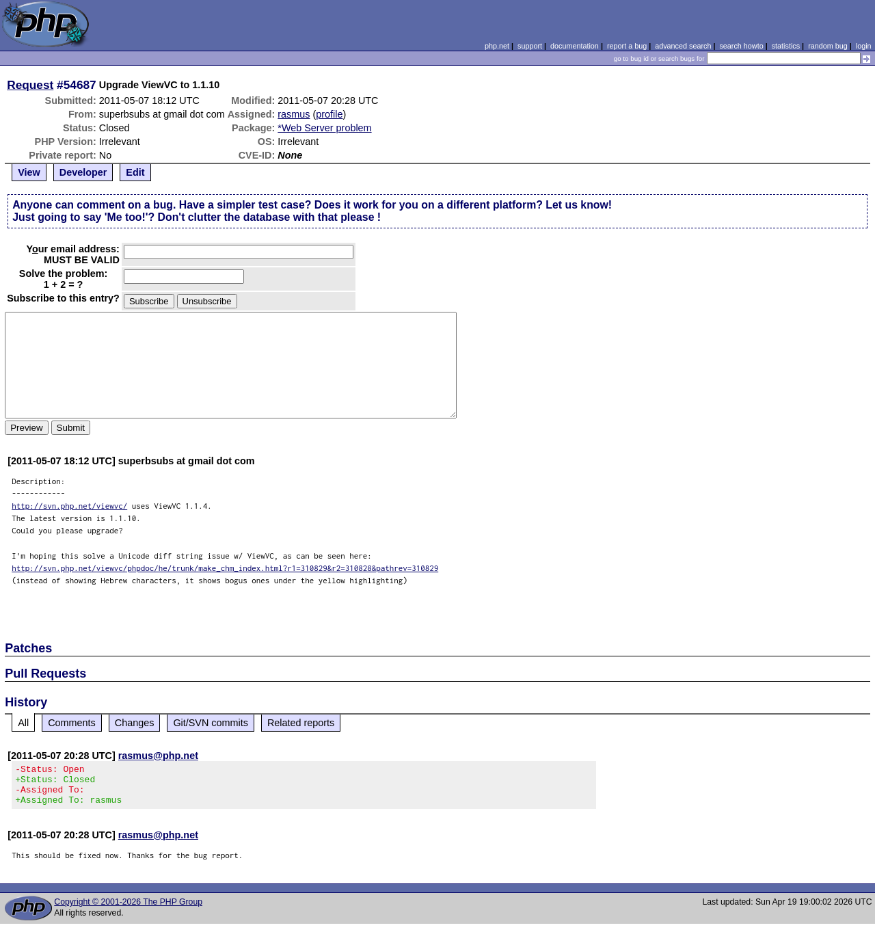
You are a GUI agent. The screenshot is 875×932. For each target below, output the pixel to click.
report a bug (627, 46)
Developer (83, 172)
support (529, 46)
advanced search (683, 46)
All (23, 722)
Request (30, 85)
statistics (786, 46)
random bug (828, 46)
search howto (741, 46)
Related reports (300, 722)
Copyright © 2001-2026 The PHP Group (128, 910)
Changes (134, 722)
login (864, 46)
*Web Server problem (324, 127)
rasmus (294, 114)
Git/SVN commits (210, 722)
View (29, 172)
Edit (135, 172)
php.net (497, 46)
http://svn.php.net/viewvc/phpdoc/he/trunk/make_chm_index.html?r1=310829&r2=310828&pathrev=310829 (225, 567)
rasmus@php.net (158, 755)
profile (329, 114)
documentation (574, 46)
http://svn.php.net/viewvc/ (69, 505)
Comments (72, 722)
